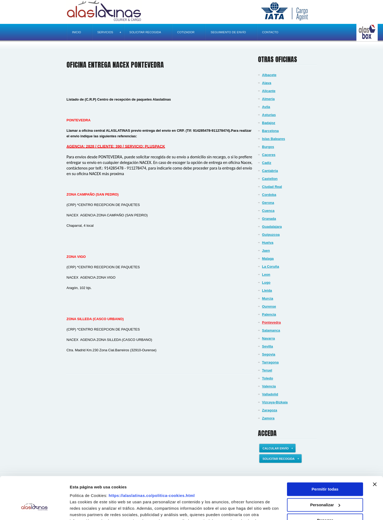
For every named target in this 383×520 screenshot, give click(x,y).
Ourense (269, 306)
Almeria (268, 99)
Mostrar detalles (85, 509)
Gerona (268, 203)
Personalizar (325, 472)
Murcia (267, 298)
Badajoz (268, 123)
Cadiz (266, 163)
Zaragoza (269, 410)
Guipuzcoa (271, 235)
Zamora (268, 418)
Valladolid (270, 394)
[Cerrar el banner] (375, 452)
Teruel (267, 370)
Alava (266, 83)
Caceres (269, 155)
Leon (266, 274)
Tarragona (270, 362)
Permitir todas (325, 457)
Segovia (268, 354)
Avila (266, 107)
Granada (269, 219)
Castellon (270, 179)
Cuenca (268, 211)
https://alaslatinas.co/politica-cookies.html (152, 463)
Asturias (269, 115)
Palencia (269, 314)
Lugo (266, 282)
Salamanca (271, 330)
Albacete (269, 75)
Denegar (325, 488)
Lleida (267, 290)
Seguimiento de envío (228, 32)
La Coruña (270, 267)
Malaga (268, 259)
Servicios (109, 32)
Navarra (268, 338)
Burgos (268, 147)
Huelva (267, 243)
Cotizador (185, 32)
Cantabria (270, 171)
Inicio (76, 32)
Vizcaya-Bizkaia (275, 402)
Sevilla (267, 346)
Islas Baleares (273, 139)
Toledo (267, 378)
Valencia (269, 386)
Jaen (266, 251)
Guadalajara (272, 227)
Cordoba (269, 195)
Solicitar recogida (145, 32)
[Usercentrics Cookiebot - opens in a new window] (34, 510)
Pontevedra (271, 322)
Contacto (270, 32)
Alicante (269, 91)
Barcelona (270, 131)
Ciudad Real (272, 187)
